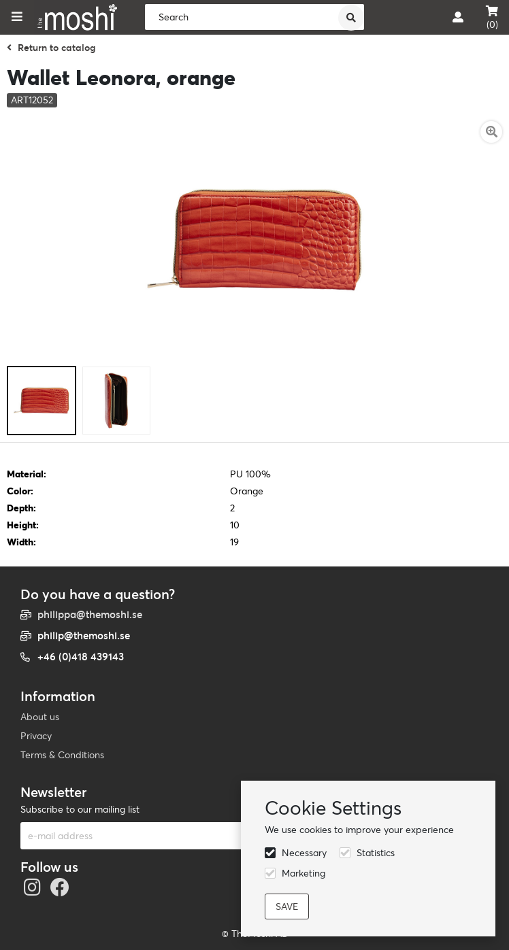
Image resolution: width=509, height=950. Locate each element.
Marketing (303, 873)
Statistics (376, 853)
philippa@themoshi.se (89, 614)
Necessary (304, 853)
